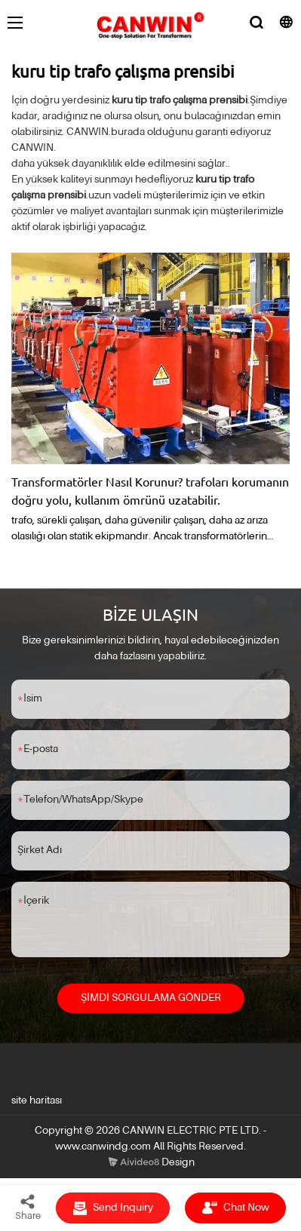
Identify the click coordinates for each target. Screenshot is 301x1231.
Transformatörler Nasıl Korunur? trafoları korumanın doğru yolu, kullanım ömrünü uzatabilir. (150, 490)
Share (28, 1207)
